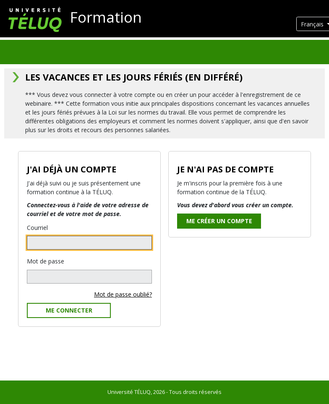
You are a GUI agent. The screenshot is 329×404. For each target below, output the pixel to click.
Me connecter (69, 310)
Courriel (37, 228)
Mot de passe (45, 261)
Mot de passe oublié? (123, 294)
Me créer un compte (219, 221)
